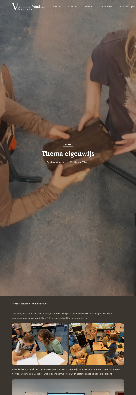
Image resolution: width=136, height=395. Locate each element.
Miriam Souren (57, 162)
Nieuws (68, 144)
